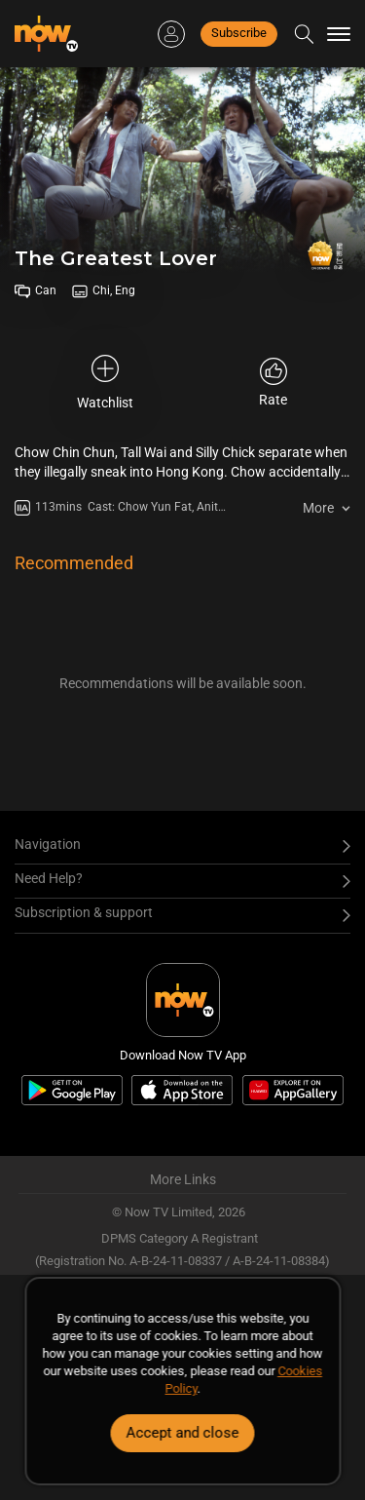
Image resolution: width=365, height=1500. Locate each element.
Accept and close (183, 1433)
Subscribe (239, 32)
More (318, 508)
